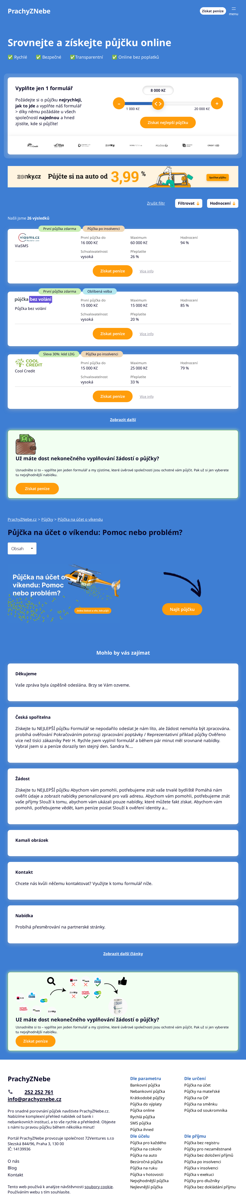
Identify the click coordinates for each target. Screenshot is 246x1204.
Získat (112, 271)
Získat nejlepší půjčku (168, 122)
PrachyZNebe (29, 10)
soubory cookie (99, 1186)
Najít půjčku (182, 609)
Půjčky (47, 519)
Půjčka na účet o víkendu (80, 519)
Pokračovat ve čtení (123, 682)
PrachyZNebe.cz (22, 519)
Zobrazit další (123, 419)
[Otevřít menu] (233, 11)
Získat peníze (213, 11)
